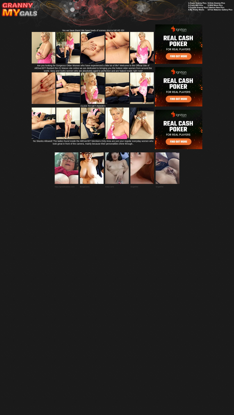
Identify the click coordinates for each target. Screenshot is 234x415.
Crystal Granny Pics (199, 7)
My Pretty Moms (197, 10)
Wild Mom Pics (216, 5)
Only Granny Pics (217, 3)
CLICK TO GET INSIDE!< (93, 106)
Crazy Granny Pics (198, 3)
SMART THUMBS (122, 341)
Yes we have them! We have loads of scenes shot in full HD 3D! (93, 30)
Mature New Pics (216, 7)
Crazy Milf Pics (196, 5)
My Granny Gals (19, 9)
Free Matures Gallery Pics (220, 10)
